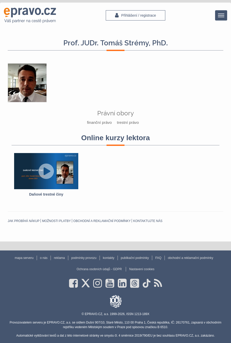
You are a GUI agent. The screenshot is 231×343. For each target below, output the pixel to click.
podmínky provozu (84, 258)
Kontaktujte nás (147, 221)
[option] (46, 175)
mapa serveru (24, 258)
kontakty (108, 258)
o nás (43, 258)
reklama (59, 258)
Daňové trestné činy (46, 194)
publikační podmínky (135, 258)
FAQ (158, 258)
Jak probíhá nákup (24, 221)
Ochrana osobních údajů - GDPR (99, 269)
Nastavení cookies (141, 269)
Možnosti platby (56, 221)
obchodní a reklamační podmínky (102, 221)
